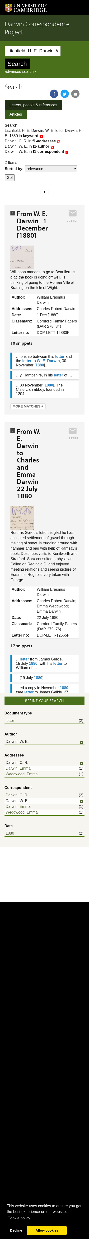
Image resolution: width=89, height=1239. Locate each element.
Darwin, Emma (18, 768)
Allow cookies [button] (47, 1230)
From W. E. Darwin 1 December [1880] (32, 224)
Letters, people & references (33, 105)
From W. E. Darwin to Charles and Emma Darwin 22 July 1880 (29, 463)
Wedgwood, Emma (22, 774)
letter (10, 721)
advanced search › (20, 72)
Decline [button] (16, 1230)
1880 (10, 833)
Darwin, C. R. (17, 795)
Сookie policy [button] (19, 1218)
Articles (15, 114)
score (51, 168)
